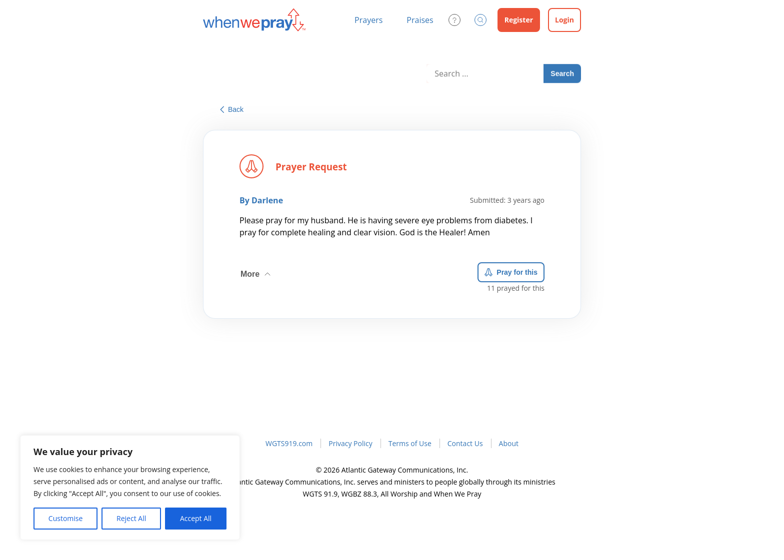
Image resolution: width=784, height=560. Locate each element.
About (508, 443)
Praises (419, 19)
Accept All (196, 518)
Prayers (368, 19)
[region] (130, 487)
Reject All (131, 518)
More (256, 271)
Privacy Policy (350, 443)
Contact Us (465, 443)
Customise (65, 518)
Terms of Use (410, 443)
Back (232, 109)
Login (564, 19)
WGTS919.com (289, 443)
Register (518, 19)
